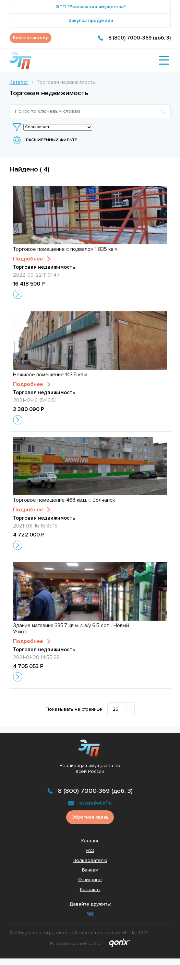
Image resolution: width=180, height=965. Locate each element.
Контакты (90, 889)
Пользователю (90, 860)
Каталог (19, 82)
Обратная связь (90, 817)
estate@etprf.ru (95, 803)
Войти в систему (30, 38)
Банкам (90, 870)
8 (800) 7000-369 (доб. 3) (139, 38)
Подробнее (28, 259)
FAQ (90, 850)
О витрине (90, 880)
